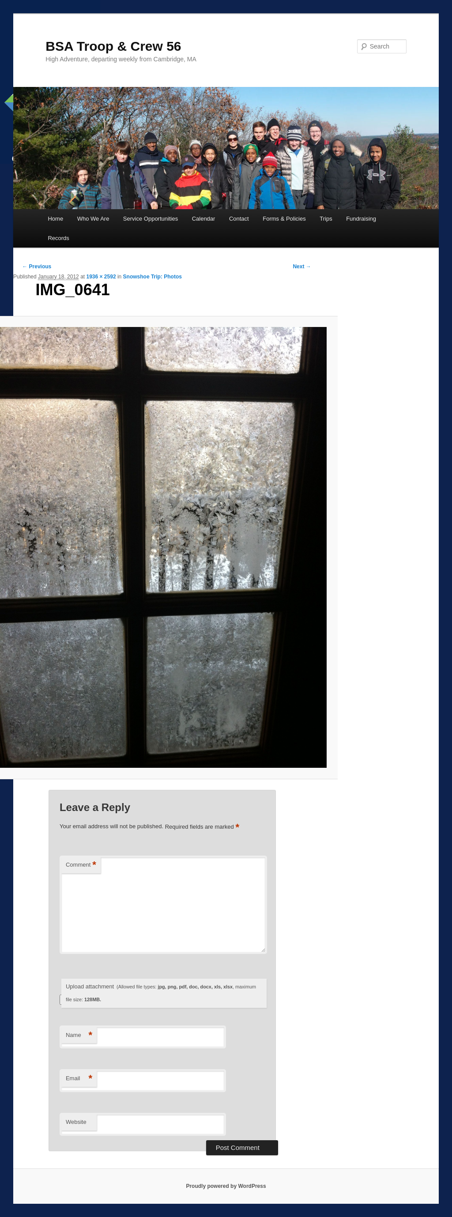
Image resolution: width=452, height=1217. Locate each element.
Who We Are (93, 218)
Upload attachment (161, 992)
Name (79, 1035)
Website (76, 1122)
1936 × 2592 (101, 277)
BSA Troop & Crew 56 (113, 46)
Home (55, 218)
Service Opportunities (150, 218)
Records (58, 238)
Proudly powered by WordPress (226, 1186)
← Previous (36, 266)
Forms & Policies (284, 218)
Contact (239, 218)
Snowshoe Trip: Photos (152, 277)
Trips (326, 218)
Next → (302, 266)
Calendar (203, 218)
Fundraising (361, 218)
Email (79, 1078)
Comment (81, 865)
